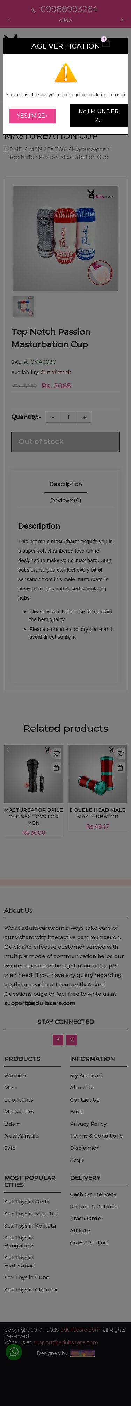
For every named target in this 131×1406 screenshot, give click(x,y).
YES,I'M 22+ (32, 115)
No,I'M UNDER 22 (99, 115)
